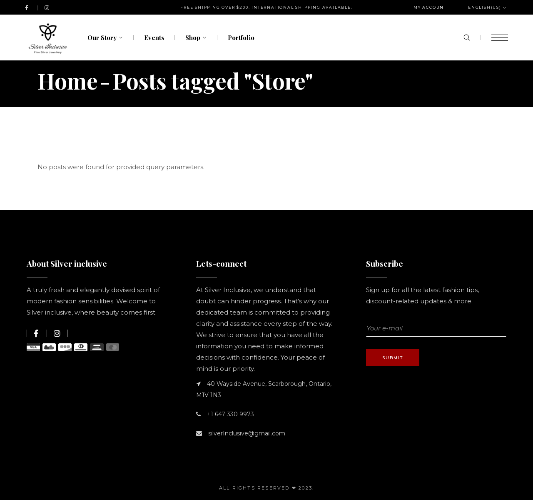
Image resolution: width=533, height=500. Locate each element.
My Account (430, 7)
